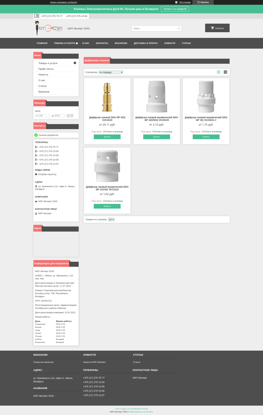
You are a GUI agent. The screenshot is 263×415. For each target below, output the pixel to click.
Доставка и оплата (146, 43)
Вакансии (121, 43)
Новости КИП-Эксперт (94, 362)
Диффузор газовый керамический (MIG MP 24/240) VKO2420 (107, 188)
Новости (169, 43)
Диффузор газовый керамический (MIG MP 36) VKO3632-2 (206, 118)
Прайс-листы (46, 68)
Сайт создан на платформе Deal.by (131, 409)
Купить (107, 136)
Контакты (102, 43)
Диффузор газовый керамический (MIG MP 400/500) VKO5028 (156, 118)
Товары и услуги (64, 43)
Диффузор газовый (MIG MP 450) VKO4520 (107, 118)
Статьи (186, 43)
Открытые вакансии (43, 362)
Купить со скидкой (175, 9)
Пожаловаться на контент (141, 412)
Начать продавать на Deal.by (63, 2)
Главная (42, 43)
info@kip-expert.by (47, 174)
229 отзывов (185, 2)
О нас (85, 43)
